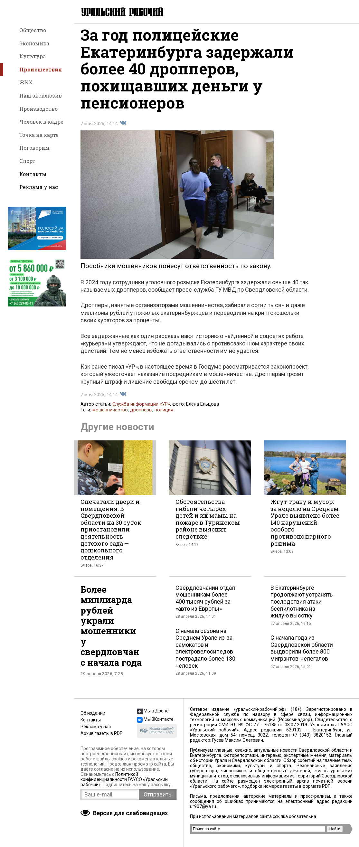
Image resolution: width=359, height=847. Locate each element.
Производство (38, 108)
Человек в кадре (41, 121)
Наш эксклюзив (40, 95)
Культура (32, 56)
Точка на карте (39, 134)
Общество (32, 30)
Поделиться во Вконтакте (123, 128)
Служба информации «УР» (141, 409)
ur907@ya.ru (203, 806)
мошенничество (110, 415)
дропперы (141, 415)
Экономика (34, 43)
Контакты (32, 174)
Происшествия (40, 69)
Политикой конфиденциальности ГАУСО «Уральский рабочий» (124, 779)
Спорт (27, 160)
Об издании (92, 713)
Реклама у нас (38, 187)
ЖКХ (26, 82)
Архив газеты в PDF (101, 733)
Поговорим (34, 147)
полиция (164, 415)
